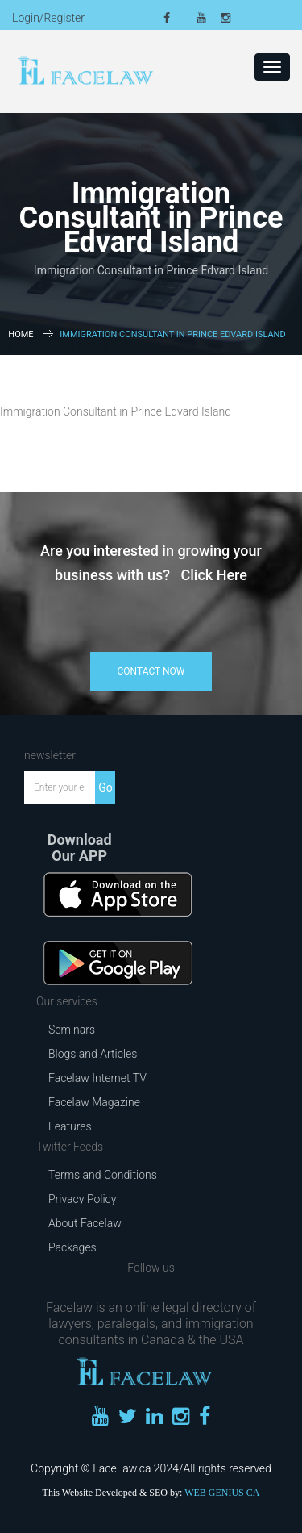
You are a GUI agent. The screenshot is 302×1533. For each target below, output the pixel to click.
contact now (151, 671)
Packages (72, 1247)
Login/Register (48, 17)
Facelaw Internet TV (97, 1077)
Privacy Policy (82, 1199)
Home (20, 334)
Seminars (71, 1029)
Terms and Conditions (102, 1174)
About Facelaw (85, 1223)
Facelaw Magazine (94, 1102)
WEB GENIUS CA (221, 1492)
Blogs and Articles (92, 1053)
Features (70, 1126)
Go (105, 787)
